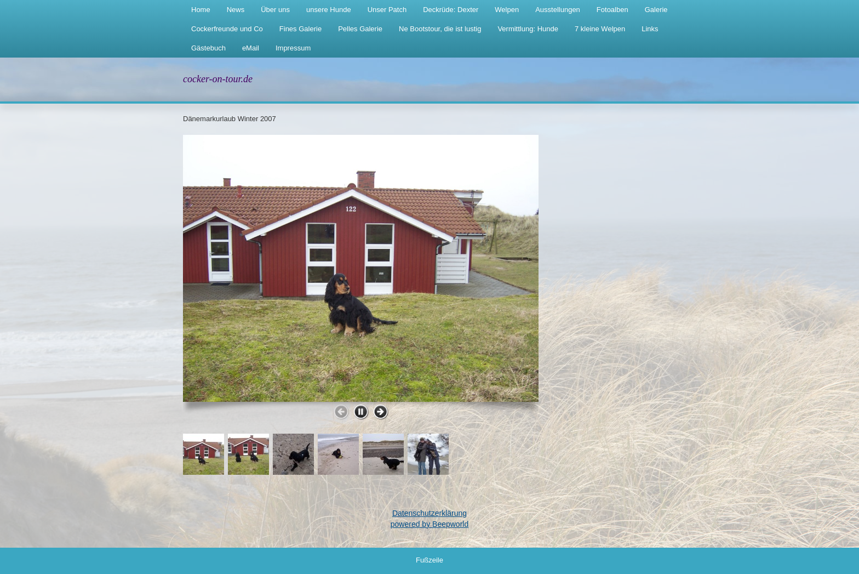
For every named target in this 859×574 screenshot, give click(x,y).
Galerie (656, 9)
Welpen (507, 9)
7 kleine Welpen (600, 29)
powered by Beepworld (429, 524)
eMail (250, 48)
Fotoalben (612, 9)
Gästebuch (208, 48)
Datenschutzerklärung (429, 513)
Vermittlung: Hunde (527, 29)
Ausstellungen (557, 9)
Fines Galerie (300, 29)
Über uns (275, 9)
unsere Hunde (328, 9)
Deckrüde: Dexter (450, 9)
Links (650, 29)
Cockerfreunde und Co (227, 29)
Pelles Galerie (360, 29)
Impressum (293, 48)
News (236, 9)
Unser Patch (387, 9)
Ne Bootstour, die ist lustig (440, 29)
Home (200, 9)
